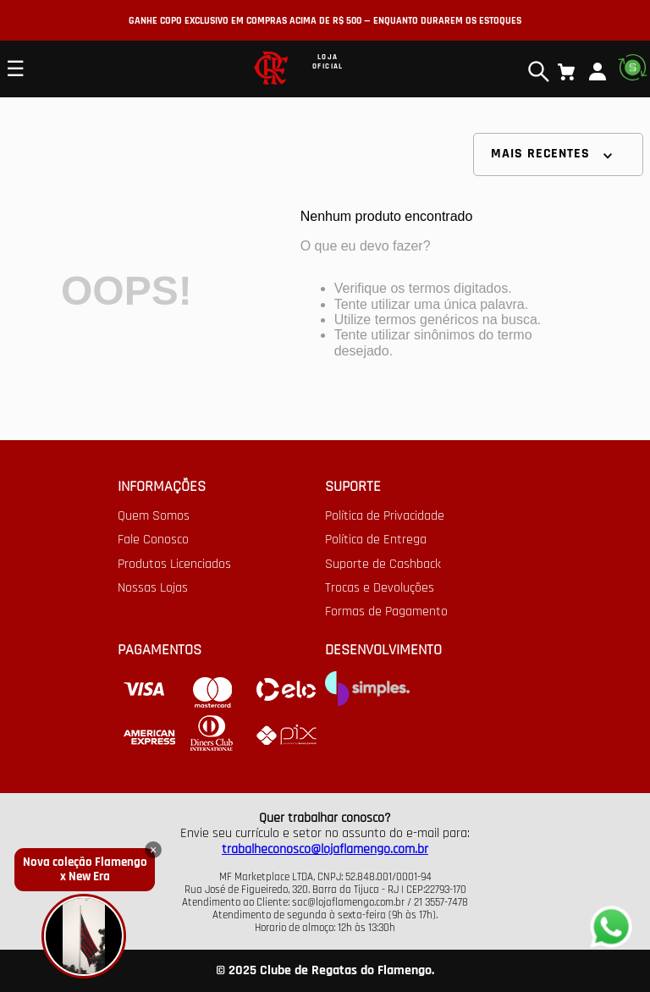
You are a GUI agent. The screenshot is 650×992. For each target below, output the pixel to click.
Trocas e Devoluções (379, 588)
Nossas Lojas (153, 588)
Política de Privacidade (384, 516)
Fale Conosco (153, 540)
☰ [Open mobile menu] (15, 68)
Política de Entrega (376, 540)
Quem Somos (154, 516)
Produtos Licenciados (174, 564)
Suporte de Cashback (383, 564)
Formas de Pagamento (386, 612)
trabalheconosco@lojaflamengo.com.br (325, 849)
